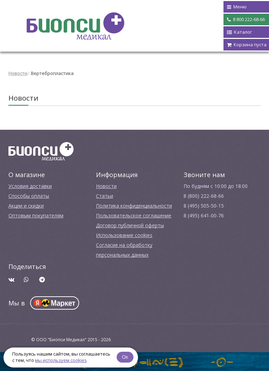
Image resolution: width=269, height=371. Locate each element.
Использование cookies (124, 235)
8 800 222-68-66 (246, 19)
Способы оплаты (28, 196)
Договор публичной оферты (130, 225)
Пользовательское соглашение (133, 215)
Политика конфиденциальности (134, 205)
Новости (17, 73)
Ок (125, 356)
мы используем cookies (61, 360)
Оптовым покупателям (35, 215)
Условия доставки (30, 186)
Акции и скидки (26, 205)
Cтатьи (104, 196)
